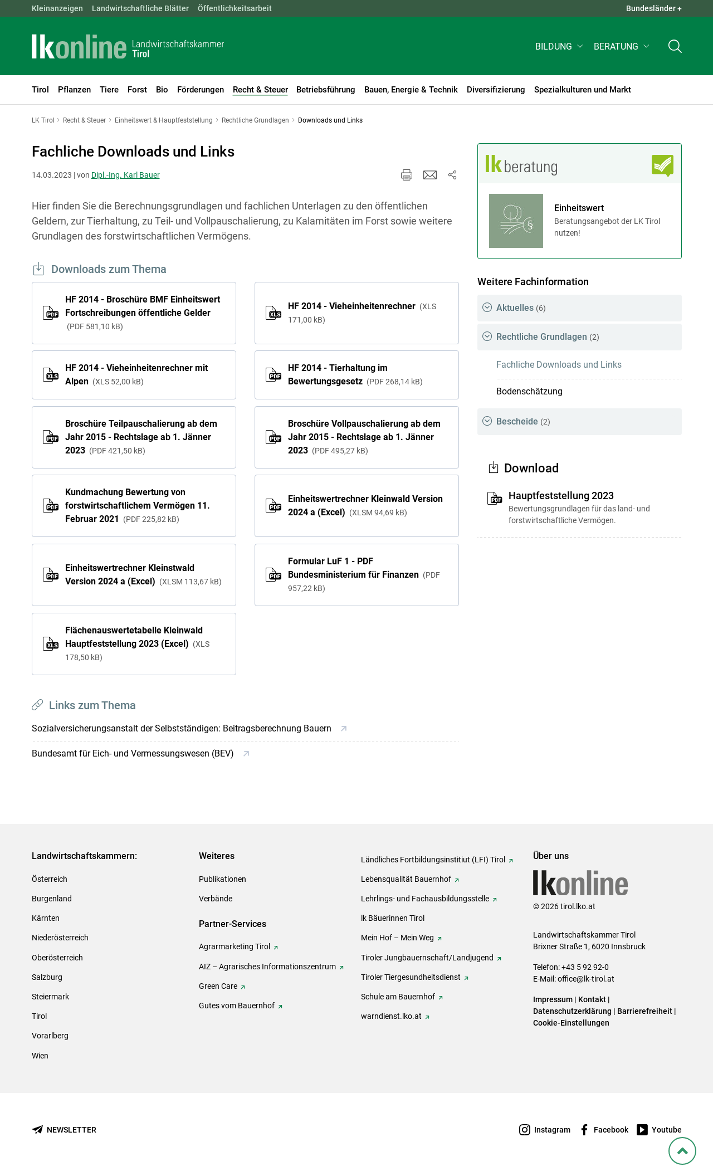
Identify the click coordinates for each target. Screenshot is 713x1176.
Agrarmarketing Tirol (234, 946)
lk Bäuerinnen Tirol (392, 918)
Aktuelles (521, 307)
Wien (40, 1055)
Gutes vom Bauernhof (237, 1005)
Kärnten (46, 918)
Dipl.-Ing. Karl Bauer (125, 174)
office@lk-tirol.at (586, 978)
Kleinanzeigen (57, 8)
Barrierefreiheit (644, 1011)
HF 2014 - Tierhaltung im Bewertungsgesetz (355, 375)
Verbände (215, 898)
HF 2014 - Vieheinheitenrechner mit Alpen (136, 375)
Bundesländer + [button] (654, 8)
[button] (560, 48)
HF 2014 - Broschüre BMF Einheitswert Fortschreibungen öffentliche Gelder (142, 312)
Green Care (218, 986)
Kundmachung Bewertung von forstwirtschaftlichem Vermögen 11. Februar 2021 (137, 505)
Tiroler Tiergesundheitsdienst (411, 977)
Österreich (49, 879)
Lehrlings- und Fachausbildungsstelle (425, 898)
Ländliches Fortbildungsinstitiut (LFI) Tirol (433, 859)
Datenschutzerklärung (572, 1011)
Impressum (553, 999)
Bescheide (523, 421)
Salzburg (47, 977)
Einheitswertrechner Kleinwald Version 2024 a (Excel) (365, 506)
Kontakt (592, 999)
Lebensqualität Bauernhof (406, 879)
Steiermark (50, 996)
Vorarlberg (50, 1035)
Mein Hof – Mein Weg (397, 937)
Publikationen (222, 879)
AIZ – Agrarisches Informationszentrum (267, 966)
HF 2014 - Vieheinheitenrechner (362, 312)
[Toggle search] (675, 48)
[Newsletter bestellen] (64, 1130)
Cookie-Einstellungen (571, 1022)
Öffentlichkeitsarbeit (235, 8)
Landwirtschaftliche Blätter (140, 8)
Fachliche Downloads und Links (559, 364)
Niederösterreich (60, 937)
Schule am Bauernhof (398, 996)
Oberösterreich (57, 957)
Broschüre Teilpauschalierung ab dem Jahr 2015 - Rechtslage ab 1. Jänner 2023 (141, 437)
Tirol (39, 1016)
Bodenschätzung (529, 391)
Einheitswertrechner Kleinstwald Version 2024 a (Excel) (143, 575)
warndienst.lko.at (391, 1016)
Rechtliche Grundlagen (547, 336)
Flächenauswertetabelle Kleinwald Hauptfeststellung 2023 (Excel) (137, 643)
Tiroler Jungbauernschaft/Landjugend (427, 957)
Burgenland (52, 898)
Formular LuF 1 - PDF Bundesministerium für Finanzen (364, 574)
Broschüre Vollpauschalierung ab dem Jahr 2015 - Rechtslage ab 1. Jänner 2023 (364, 437)
